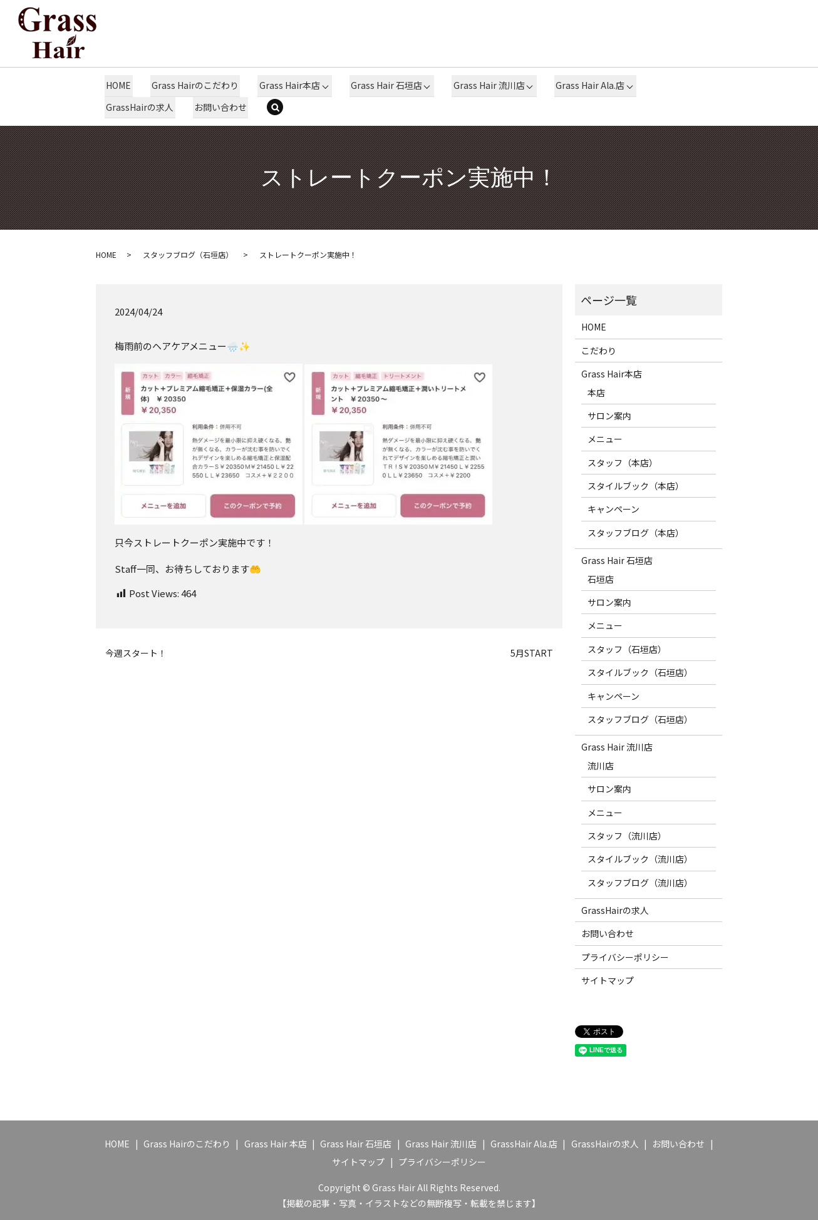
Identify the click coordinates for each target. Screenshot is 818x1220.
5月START (531, 653)
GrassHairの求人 (139, 106)
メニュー (605, 439)
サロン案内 (609, 415)
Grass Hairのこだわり (193, 85)
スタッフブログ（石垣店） (188, 254)
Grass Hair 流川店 (485, 85)
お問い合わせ (218, 106)
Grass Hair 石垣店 (383, 85)
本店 (596, 392)
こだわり (598, 350)
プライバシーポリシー (625, 956)
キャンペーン (613, 509)
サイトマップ (607, 980)
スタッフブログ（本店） (636, 532)
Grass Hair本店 (286, 85)
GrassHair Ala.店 (523, 1143)
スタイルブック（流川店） (640, 859)
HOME (117, 85)
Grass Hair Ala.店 (586, 85)
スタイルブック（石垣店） (640, 672)
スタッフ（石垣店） (627, 648)
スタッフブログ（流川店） (640, 882)
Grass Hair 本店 (275, 1143)
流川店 (601, 765)
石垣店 (601, 578)
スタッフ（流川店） (627, 835)
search (281, 107)
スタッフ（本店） (623, 462)
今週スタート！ (136, 653)
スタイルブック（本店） (636, 485)
